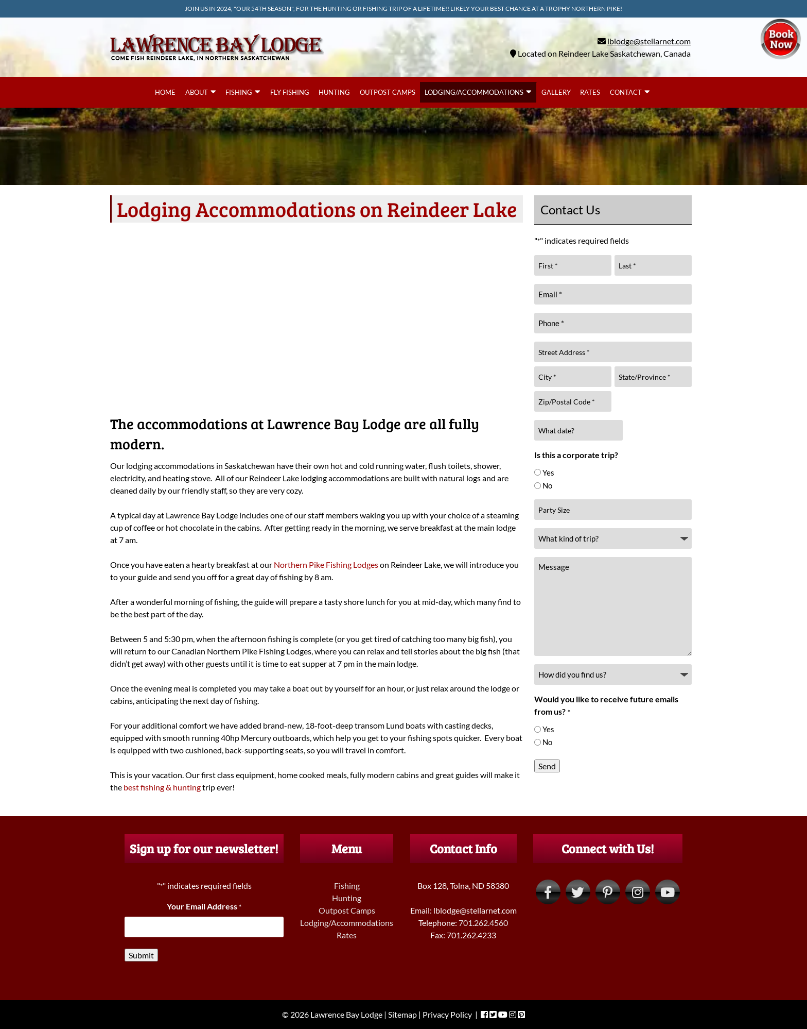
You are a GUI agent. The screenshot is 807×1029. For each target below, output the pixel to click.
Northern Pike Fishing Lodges (326, 564)
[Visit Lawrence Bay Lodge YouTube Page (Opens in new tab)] (667, 892)
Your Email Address (204, 906)
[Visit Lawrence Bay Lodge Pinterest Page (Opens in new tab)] (607, 892)
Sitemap (402, 1014)
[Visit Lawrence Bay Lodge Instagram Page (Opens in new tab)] (637, 892)
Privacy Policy (447, 1014)
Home (165, 92)
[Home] (217, 63)
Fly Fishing (289, 92)
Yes (548, 472)
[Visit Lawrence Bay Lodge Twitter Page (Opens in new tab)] (578, 892)
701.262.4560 (483, 922)
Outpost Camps (387, 92)
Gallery (556, 92)
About (196, 92)
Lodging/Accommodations (474, 92)
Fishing (238, 92)
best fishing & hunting (162, 787)
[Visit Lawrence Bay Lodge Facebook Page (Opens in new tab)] (548, 892)
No (547, 485)
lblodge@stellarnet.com (649, 41)
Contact (626, 92)
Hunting (334, 92)
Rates (590, 92)
